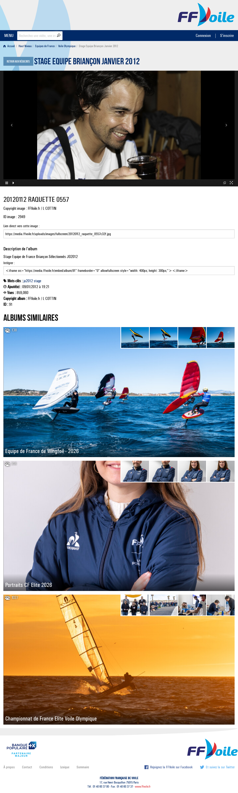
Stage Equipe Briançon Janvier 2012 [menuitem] (98, 46)
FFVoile (206, 14)
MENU (9, 35)
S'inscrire (227, 35)
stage (37, 281)
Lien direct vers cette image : (119, 231)
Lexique (64, 767)
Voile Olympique (66, 46)
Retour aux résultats (18, 61)
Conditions (46, 767)
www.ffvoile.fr (143, 786)
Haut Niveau (25, 46)
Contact (27, 767)
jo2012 (28, 281)
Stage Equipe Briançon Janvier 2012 (87, 62)
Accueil (9, 46)
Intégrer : (119, 268)
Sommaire (83, 767)
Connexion (203, 35)
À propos (9, 767)
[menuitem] (10, 46)
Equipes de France (45, 46)
